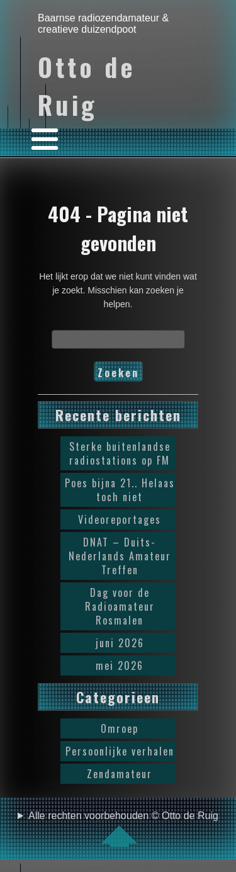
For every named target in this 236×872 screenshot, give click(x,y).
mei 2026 (119, 665)
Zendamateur (119, 773)
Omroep (119, 728)
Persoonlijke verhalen (119, 751)
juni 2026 (120, 642)
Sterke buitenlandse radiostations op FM (120, 453)
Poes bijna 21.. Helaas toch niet (120, 489)
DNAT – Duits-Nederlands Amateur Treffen (120, 556)
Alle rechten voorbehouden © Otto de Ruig (123, 828)
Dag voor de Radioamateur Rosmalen (120, 606)
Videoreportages (119, 519)
